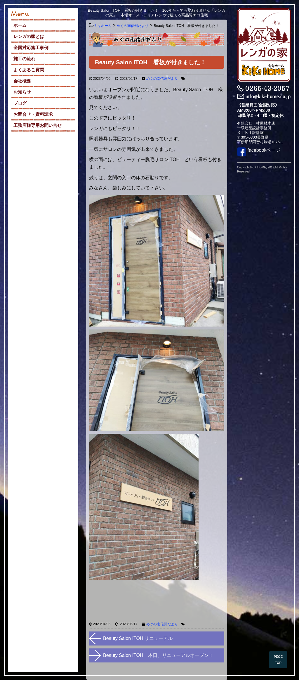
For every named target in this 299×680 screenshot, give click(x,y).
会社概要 (22, 80)
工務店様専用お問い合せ (37, 125)
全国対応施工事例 (30, 47)
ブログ (20, 103)
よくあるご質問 (28, 69)
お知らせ (22, 91)
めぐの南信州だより (162, 79)
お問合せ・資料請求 (33, 114)
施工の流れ (24, 58)
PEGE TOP (278, 660)
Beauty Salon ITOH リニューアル (138, 638)
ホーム (20, 25)
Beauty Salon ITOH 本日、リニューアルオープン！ (158, 655)
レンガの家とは (28, 36)
